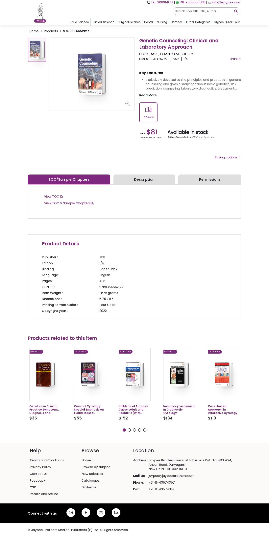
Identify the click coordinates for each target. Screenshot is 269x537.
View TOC (53, 196)
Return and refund (44, 494)
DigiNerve (89, 487)
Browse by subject (96, 467)
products (51, 31)
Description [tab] (144, 179)
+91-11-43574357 (162, 482)
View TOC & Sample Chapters (69, 203)
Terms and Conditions (47, 460)
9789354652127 (76, 31)
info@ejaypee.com (226, 2)
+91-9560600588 (192, 2)
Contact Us (38, 474)
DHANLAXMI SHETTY (176, 54)
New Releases (92, 474)
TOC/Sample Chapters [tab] (68, 179)
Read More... (149, 95)
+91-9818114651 (161, 2)
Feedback (37, 480)
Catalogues (90, 480)
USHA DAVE (149, 54)
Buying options (228, 157)
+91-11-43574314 (161, 489)
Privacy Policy (40, 467)
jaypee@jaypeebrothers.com (171, 476)
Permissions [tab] (210, 179)
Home (34, 31)
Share (235, 59)
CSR (33, 487)
